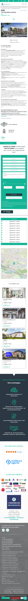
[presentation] (14, 191)
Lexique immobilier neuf (7, 552)
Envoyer (14, 194)
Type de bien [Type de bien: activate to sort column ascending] (6, 220)
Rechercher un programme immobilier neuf (12, 559)
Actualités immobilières (7, 554)
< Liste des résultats (23, 10)
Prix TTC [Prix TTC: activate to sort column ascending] (19, 220)
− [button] (2, 265)
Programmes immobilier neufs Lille (9, 568)
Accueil (3, 551)
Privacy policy (14, 599)
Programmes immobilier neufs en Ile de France (12, 565)
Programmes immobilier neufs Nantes (9, 567)
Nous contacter (6, 563)
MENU (24, 4)
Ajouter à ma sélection (14, 42)
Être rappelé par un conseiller (14, 197)
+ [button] (2, 263)
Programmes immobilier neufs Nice (9, 575)
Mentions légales (9, 206)
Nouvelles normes (5, 593)
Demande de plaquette (8, 143)
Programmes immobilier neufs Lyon (9, 570)
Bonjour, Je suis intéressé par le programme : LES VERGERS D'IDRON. (14, 175)
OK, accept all (5, 597)
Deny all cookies (15, 597)
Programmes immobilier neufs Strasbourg (10, 582)
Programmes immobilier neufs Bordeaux (10, 572)
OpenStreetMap (20, 291)
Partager (7, 211)
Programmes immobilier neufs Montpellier (10, 577)
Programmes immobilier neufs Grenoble (10, 580)
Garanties (3, 591)
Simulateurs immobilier (7, 556)
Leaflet (16, 291)
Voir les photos (14, 40)
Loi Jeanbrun (4, 586)
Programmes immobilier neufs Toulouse (10, 579)
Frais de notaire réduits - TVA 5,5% (8, 588)
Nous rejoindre (5, 561)
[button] (3, 30)
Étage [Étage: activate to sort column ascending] (24, 220)
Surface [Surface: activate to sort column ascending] (14, 220)
